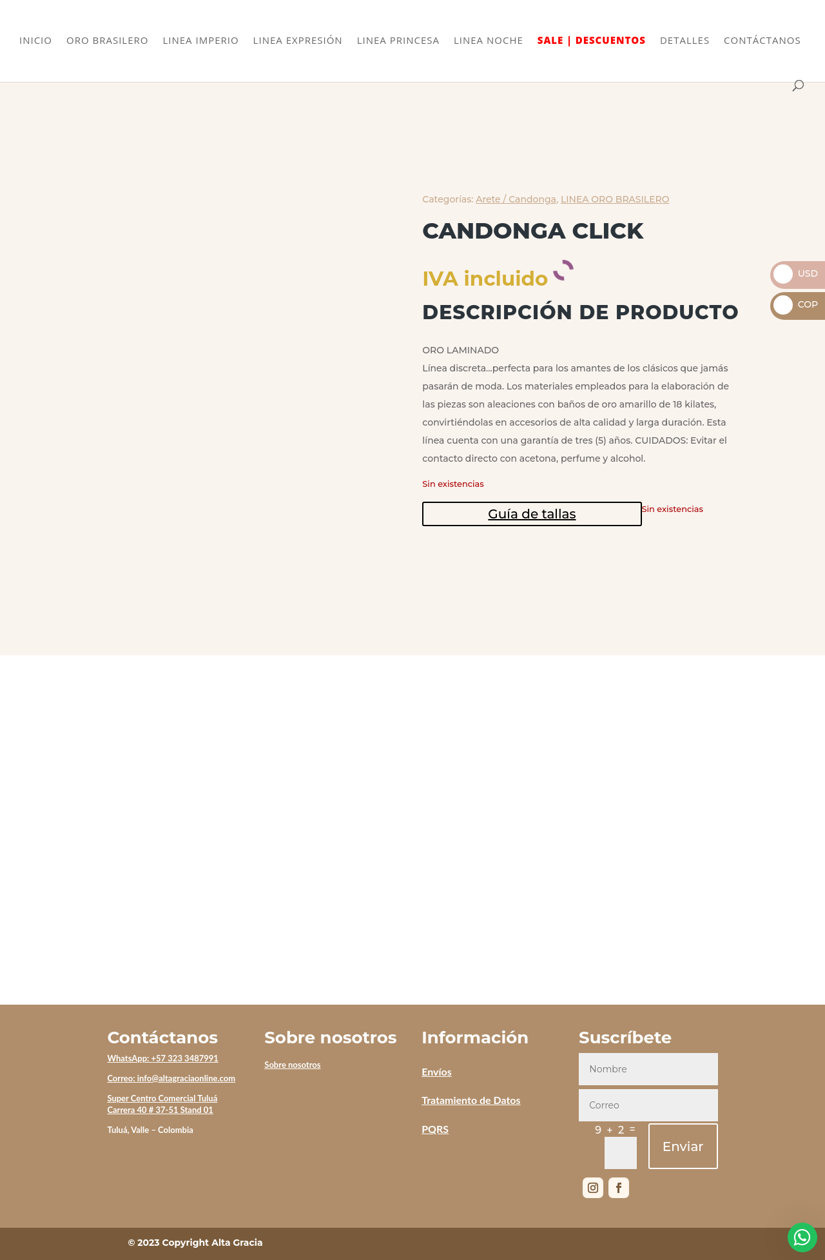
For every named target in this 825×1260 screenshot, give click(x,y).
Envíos (437, 1071)
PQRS (435, 1129)
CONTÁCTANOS (762, 40)
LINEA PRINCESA (398, 40)
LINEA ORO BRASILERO (615, 199)
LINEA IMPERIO (200, 40)
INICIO (35, 40)
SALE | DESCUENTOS (592, 40)
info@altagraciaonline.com (186, 1078)
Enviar (683, 1146)
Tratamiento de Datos (471, 1100)
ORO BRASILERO (107, 40)
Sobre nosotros (292, 1064)
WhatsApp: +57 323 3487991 (162, 1058)
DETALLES (685, 40)
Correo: (122, 1078)
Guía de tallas (532, 514)
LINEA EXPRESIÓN (298, 40)
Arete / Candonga (516, 199)
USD (795, 273)
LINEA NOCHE (488, 40)
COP (795, 304)
